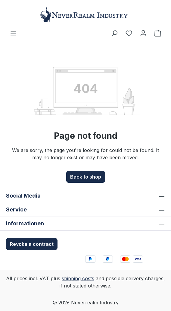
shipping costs (78, 278)
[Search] (114, 33)
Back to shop (85, 177)
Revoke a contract (32, 244)
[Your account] (143, 33)
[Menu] (13, 33)
